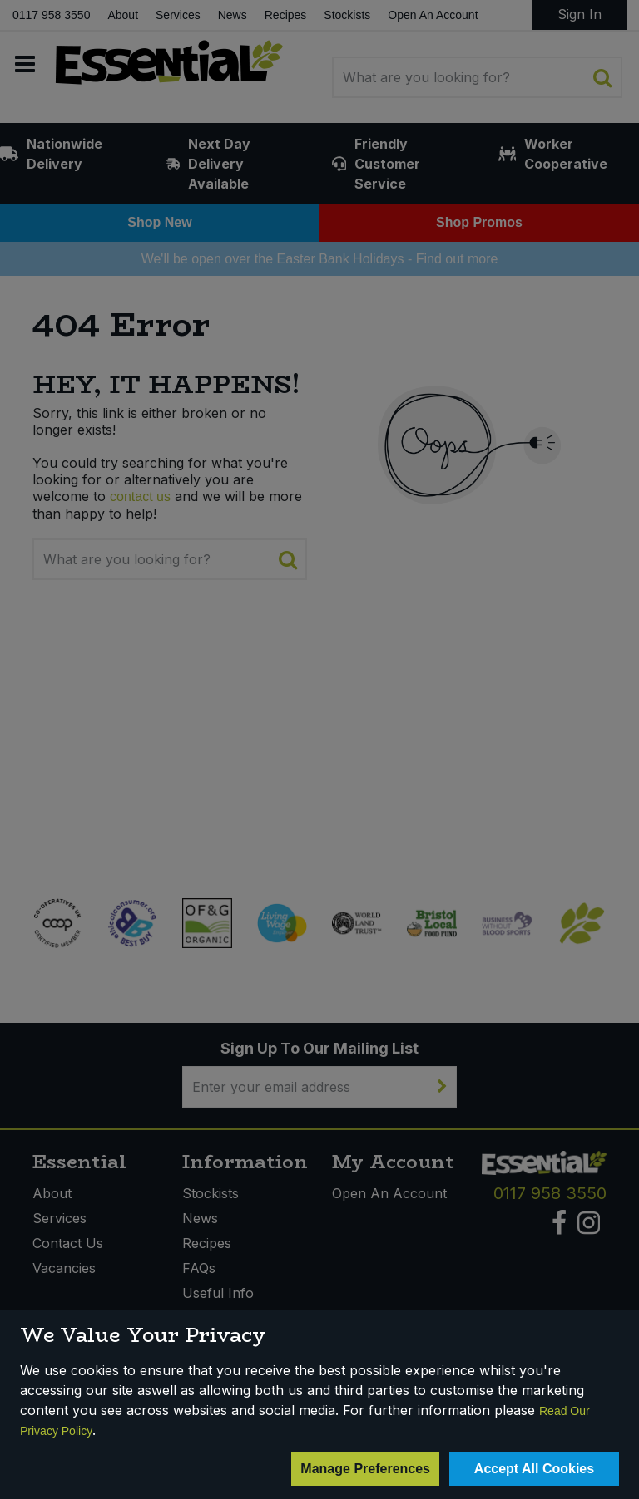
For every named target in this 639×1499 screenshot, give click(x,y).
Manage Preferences (365, 1469)
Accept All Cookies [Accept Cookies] (534, 1469)
